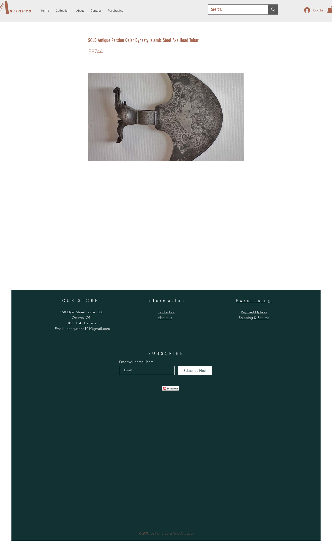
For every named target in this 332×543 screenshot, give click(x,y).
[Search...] (235, 9)
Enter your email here (136, 362)
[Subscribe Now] (195, 370)
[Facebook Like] (147, 388)
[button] (166, 312)
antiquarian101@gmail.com (88, 328)
